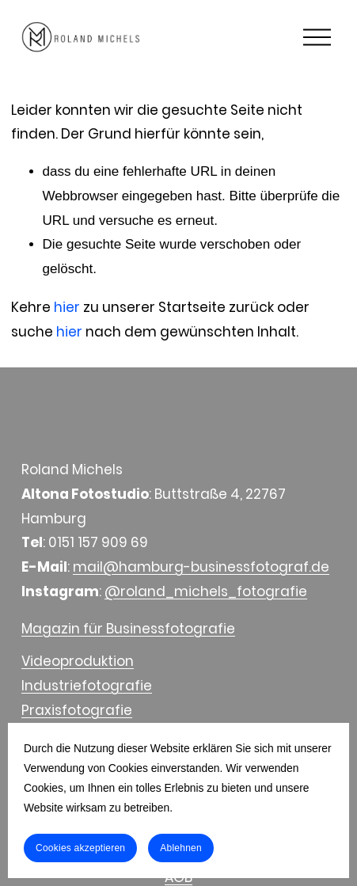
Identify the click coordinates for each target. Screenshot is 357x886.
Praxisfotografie (76, 710)
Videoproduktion (77, 661)
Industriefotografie (86, 685)
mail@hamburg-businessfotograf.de (201, 566)
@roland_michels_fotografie (205, 591)
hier (67, 307)
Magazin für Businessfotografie (128, 628)
